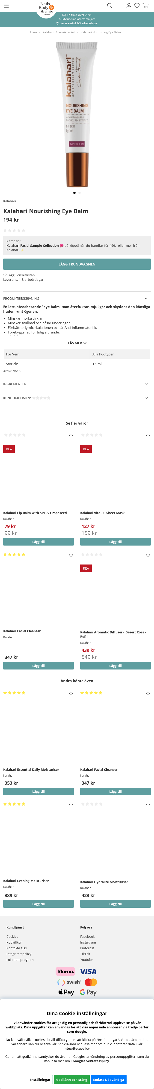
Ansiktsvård (67, 32)
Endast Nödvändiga (108, 1079)
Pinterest (87, 948)
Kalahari (47, 32)
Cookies (12, 936)
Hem (33, 32)
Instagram (88, 942)
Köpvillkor (14, 942)
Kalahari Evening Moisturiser (26, 881)
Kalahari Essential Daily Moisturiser (31, 769)
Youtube (86, 959)
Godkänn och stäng (71, 1079)
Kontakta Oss (16, 948)
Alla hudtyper (103, 354)
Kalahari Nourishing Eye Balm (101, 32)
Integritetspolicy (18, 954)
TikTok (85, 954)
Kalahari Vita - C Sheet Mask (102, 513)
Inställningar (40, 1079)
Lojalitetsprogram (20, 959)
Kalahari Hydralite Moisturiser (104, 882)
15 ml (97, 363)
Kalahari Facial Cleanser (22, 631)
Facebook (87, 936)
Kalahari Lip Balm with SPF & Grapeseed (35, 513)
